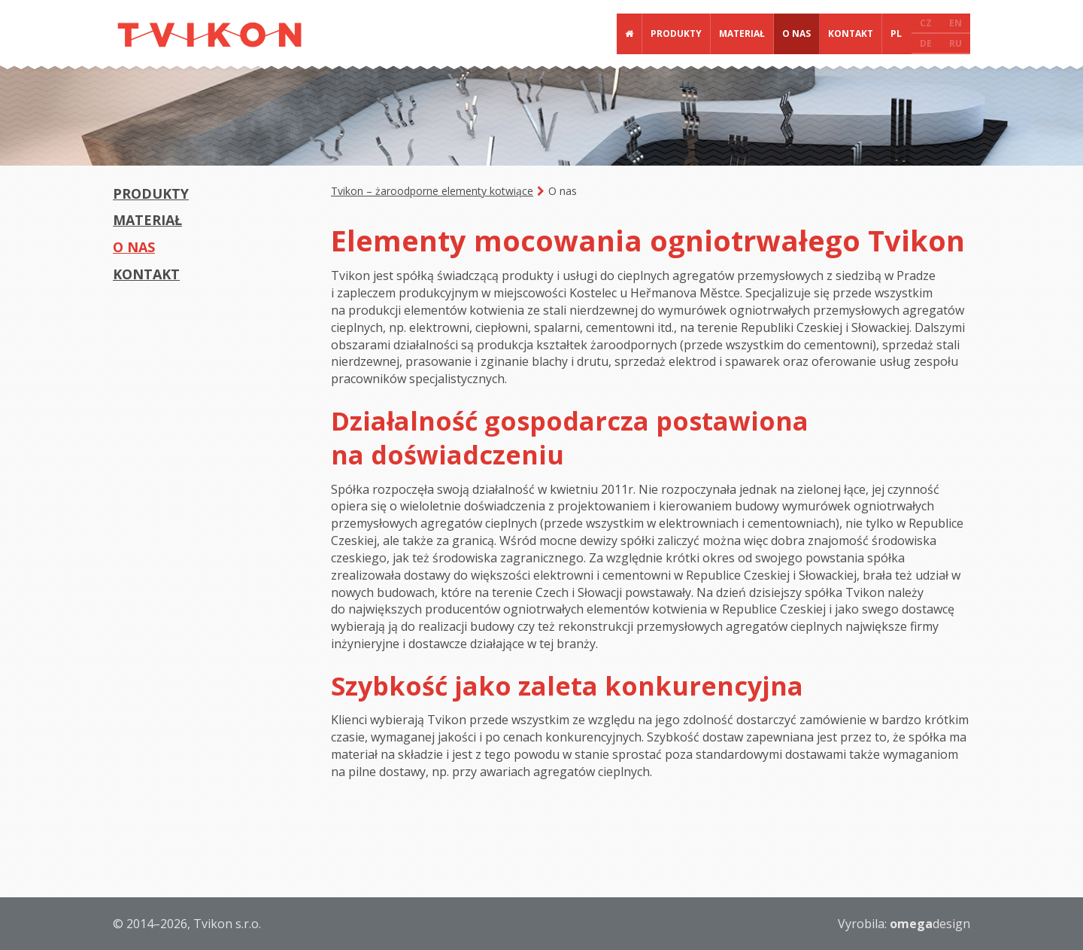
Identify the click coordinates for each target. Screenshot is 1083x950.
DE (926, 43)
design (930, 923)
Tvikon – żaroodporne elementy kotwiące (432, 191)
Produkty (676, 33)
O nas (796, 33)
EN (955, 23)
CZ (926, 23)
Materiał (742, 33)
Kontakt (850, 33)
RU (955, 43)
